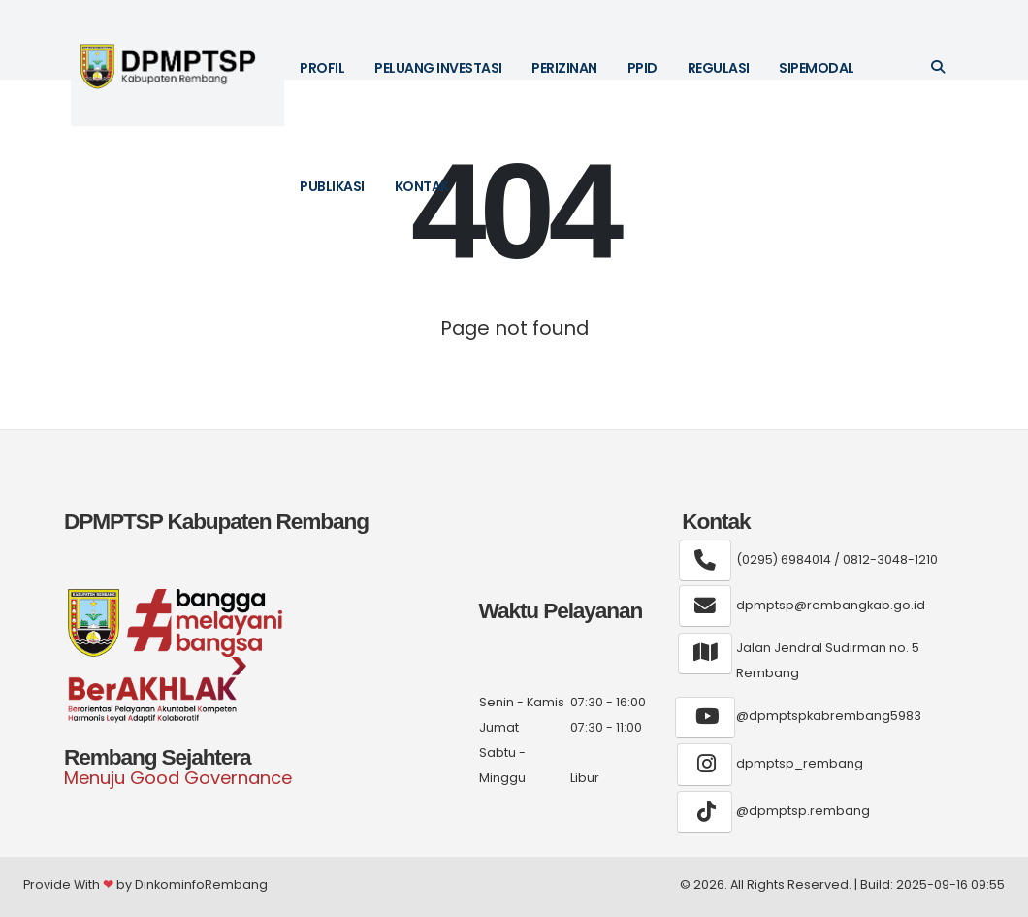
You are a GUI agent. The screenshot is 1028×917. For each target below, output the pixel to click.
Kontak (422, 186)
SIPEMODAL (816, 68)
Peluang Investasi (438, 68)
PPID (642, 68)
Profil (322, 68)
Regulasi (719, 68)
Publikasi (332, 186)
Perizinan (564, 68)
